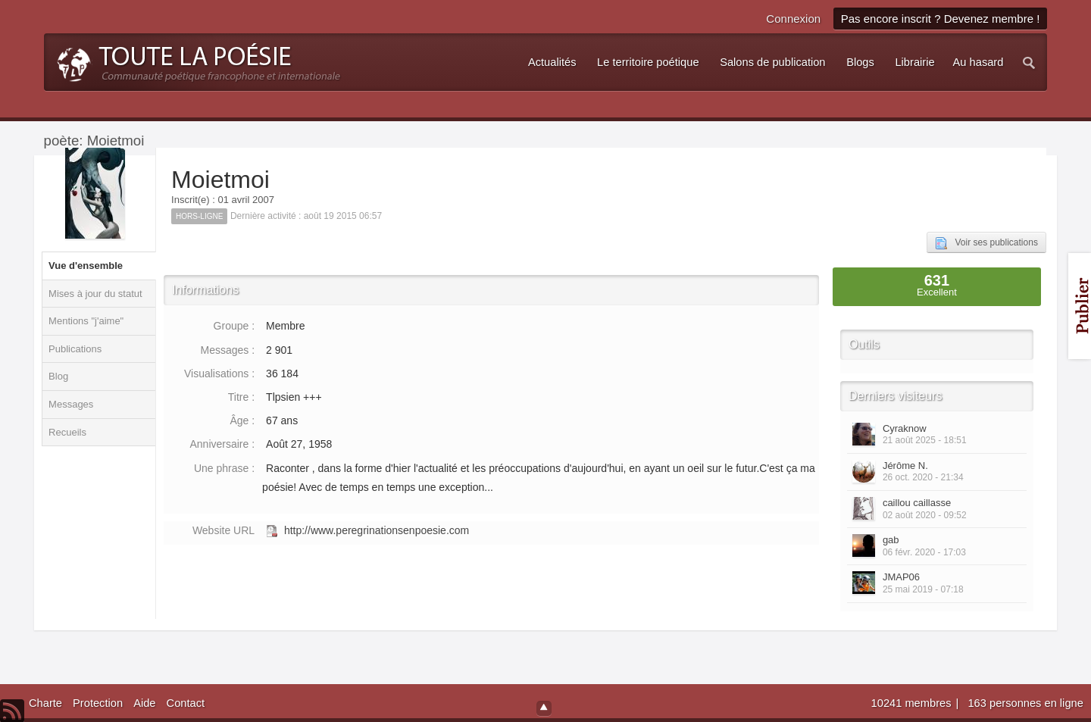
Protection (98, 703)
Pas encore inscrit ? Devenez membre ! (940, 18)
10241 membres (913, 703)
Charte (45, 703)
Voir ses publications (986, 243)
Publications (75, 349)
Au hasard (978, 62)
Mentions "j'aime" (85, 321)
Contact (186, 703)
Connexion (793, 18)
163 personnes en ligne (1025, 703)
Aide (144, 703)
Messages (70, 404)
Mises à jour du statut (95, 293)
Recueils (67, 432)
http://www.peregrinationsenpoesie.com (376, 530)
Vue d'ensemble (85, 265)
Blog (58, 376)
